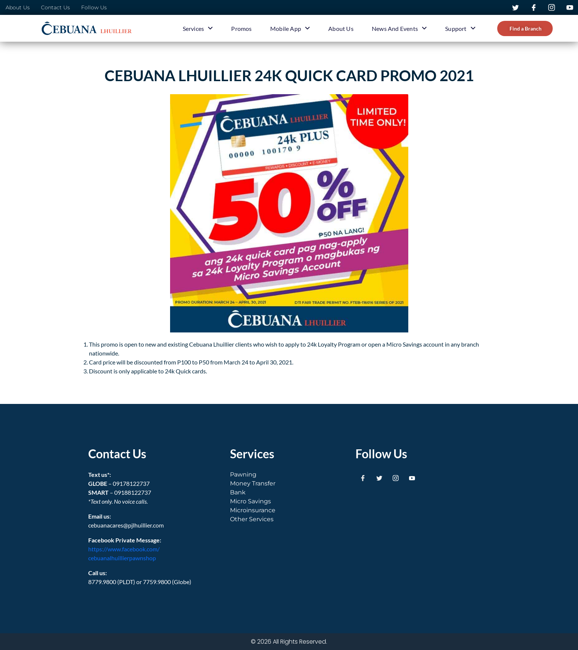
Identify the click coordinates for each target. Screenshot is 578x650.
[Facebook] (362, 477)
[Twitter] (379, 477)
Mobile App (290, 28)
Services (198, 28)
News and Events (399, 28)
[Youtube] (412, 477)
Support (460, 28)
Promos (241, 28)
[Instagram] (395, 477)
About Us (341, 28)
